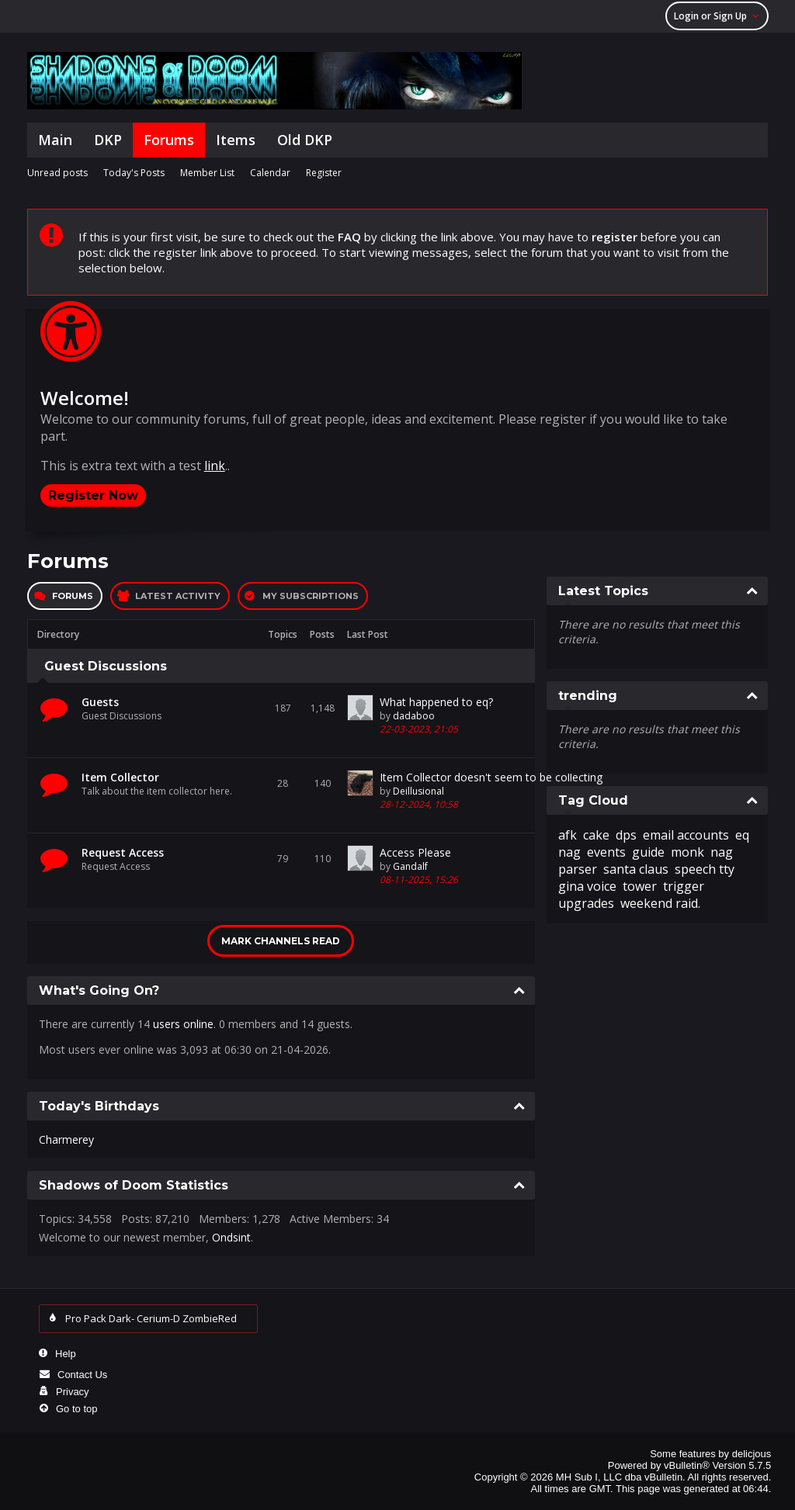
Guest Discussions (105, 666)
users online (183, 1023)
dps (626, 834)
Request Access (123, 852)
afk (567, 834)
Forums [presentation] (72, 595)
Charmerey (66, 1139)
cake (596, 834)
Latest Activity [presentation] (177, 595)
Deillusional (418, 791)
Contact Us (82, 1374)
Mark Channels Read (280, 941)
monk (687, 852)
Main (55, 139)
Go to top (76, 1409)
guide (648, 852)
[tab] (64, 596)
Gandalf (410, 866)
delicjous (752, 1454)
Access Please (415, 852)
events (606, 852)
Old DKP (304, 139)
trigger (683, 886)
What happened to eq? (436, 701)
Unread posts (57, 172)
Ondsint (231, 1237)
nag (721, 852)
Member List (207, 172)
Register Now (93, 495)
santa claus (635, 869)
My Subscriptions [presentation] (310, 595)
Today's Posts (134, 172)
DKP (108, 139)
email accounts (686, 834)
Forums (169, 139)
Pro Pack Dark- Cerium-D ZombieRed (155, 1318)
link (214, 465)
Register (324, 172)
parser (577, 869)
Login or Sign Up (719, 16)
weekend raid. (660, 903)
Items (235, 139)
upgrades (586, 903)
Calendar (270, 172)
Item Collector (120, 777)
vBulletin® (687, 1465)
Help (65, 1353)
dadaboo (414, 715)
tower (640, 886)
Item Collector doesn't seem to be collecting (491, 777)
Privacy (72, 1391)
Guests (100, 701)
